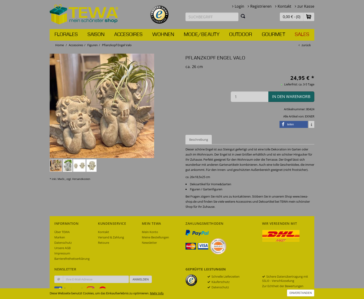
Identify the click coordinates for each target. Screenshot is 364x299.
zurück (306, 45)
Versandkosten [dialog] (81, 179)
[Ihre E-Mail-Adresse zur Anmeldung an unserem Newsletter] (96, 279)
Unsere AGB (62, 248)
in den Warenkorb (291, 96)
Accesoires (128, 34)
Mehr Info (157, 293)
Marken (59, 237)
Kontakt (284, 6)
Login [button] (239, 6)
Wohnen (163, 34)
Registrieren (261, 6)
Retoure (103, 242)
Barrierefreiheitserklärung (72, 259)
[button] (308, 16)
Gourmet (273, 34)
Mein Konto (150, 232)
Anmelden (141, 279)
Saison (96, 34)
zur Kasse (305, 6)
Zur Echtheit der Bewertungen (282, 286)
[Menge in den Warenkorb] (249, 96)
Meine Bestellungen (155, 237)
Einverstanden (300, 293)
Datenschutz (63, 242)
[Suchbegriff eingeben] (211, 17)
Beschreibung (198, 139)
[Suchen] (243, 16)
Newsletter (149, 242)
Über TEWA (62, 232)
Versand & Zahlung (111, 237)
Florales (66, 34)
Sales (302, 34)
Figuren (92, 45)
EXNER (309, 116)
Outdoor (240, 34)
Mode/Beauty (201, 34)
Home (59, 45)
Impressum (62, 253)
